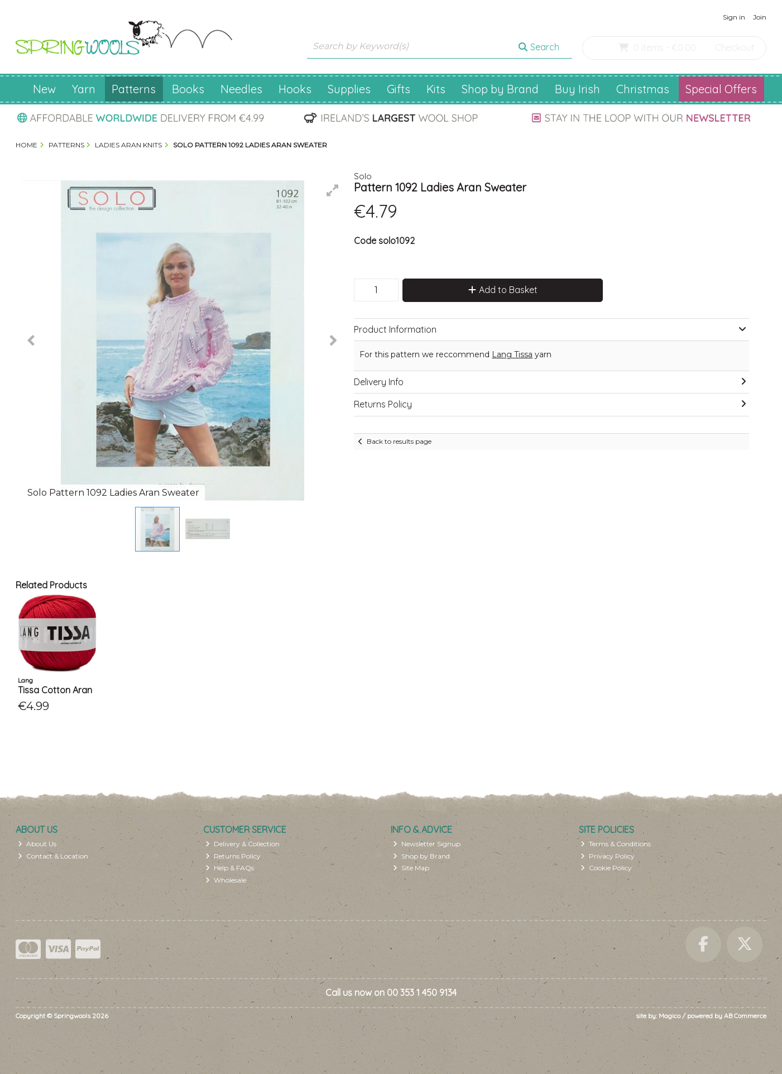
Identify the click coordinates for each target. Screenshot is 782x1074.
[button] (333, 190)
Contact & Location (53, 856)
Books (188, 89)
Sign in (734, 17)
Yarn (83, 89)
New (44, 89)
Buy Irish (577, 89)
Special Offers (721, 89)
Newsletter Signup (426, 844)
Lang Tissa (512, 354)
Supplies (349, 89)
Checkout (735, 47)
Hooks (295, 89)
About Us (37, 844)
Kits (435, 89)
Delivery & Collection (242, 844)
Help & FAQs (229, 868)
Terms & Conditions (615, 844)
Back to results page (399, 441)
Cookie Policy (606, 868)
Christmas (642, 89)
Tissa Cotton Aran (55, 690)
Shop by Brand (500, 89)
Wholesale (225, 880)
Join (759, 17)
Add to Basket (503, 289)
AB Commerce (745, 1015)
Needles (241, 89)
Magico (669, 1015)
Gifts (398, 89)
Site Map (411, 868)
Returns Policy (233, 856)
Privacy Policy (607, 856)
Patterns (134, 89)
